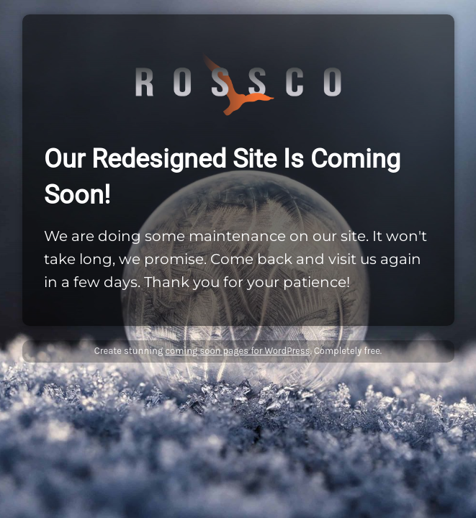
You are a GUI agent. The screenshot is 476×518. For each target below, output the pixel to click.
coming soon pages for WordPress (237, 350)
